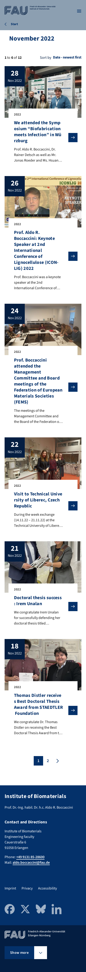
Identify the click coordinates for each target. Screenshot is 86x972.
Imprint (10, 888)
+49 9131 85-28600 (30, 857)
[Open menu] (79, 11)
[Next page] (57, 761)
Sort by (45, 57)
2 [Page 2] (48, 761)
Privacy (27, 888)
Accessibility (47, 888)
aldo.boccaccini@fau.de (31, 862)
